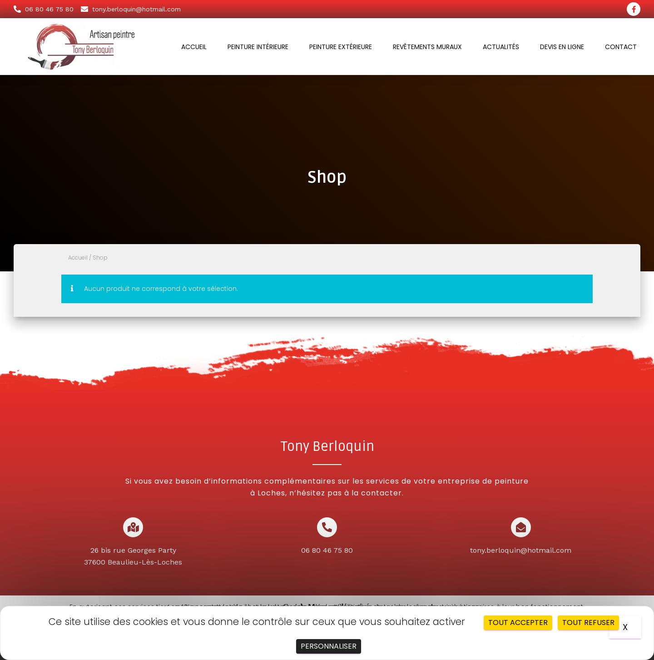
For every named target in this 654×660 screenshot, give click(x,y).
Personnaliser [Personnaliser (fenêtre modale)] (329, 646)
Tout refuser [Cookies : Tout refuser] (588, 622)
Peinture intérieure (258, 46)
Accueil (194, 46)
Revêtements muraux (427, 46)
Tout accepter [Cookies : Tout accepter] (518, 622)
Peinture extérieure (340, 46)
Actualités (501, 46)
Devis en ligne (562, 46)
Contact (621, 46)
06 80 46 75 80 (327, 550)
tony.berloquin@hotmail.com (520, 550)
